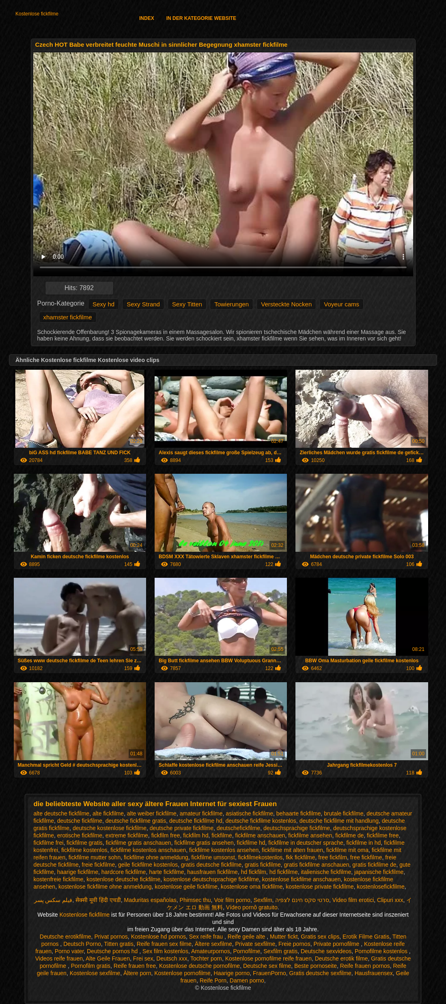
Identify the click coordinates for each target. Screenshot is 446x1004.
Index (146, 18)
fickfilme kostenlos (84, 850)
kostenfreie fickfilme (58, 879)
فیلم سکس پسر (53, 900)
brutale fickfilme (343, 813)
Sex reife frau (206, 936)
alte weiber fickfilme (152, 813)
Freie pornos (294, 944)
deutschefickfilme (238, 828)
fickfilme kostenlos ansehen (224, 850)
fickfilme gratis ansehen (203, 842)
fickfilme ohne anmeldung (156, 857)
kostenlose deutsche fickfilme (123, 879)
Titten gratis (119, 944)
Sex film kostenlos (165, 951)
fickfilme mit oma (347, 850)
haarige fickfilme (77, 872)
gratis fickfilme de (374, 864)
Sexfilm (263, 900)
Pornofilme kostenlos (382, 951)
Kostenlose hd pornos (158, 936)
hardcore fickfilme (123, 872)
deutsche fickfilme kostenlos (261, 821)
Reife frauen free (135, 966)
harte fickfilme (166, 872)
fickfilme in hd (364, 842)
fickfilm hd (195, 835)
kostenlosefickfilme (381, 886)
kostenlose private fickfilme (319, 886)
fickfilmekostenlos (260, 857)
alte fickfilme (108, 813)
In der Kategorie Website (201, 18)
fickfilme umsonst (213, 857)
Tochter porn (206, 958)
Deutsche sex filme (267, 966)
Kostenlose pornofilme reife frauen (268, 958)
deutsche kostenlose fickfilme (110, 828)
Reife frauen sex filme (164, 944)
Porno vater (69, 951)
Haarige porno (232, 973)
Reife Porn (213, 980)
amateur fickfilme (201, 813)
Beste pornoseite (315, 966)
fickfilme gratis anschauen (138, 842)
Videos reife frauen (59, 958)
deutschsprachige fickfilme (296, 828)
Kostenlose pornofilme (182, 973)
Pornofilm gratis (90, 966)
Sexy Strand (143, 304)
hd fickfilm (253, 872)
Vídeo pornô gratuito (252, 907)
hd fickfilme (283, 872)
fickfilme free (383, 835)
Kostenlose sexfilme (95, 973)
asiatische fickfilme (249, 813)
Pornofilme (246, 951)
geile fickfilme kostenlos (148, 864)
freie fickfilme (98, 864)
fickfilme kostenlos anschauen (148, 850)
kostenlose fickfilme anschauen (301, 879)
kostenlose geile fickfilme (186, 886)
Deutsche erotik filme (341, 958)
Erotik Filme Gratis (366, 936)
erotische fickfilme (79, 835)
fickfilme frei (48, 842)
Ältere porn (137, 973)
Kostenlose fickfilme (36, 14)
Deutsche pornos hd (113, 951)
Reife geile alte (247, 936)
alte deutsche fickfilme (61, 813)
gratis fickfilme (263, 864)
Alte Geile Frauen (108, 958)
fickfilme (221, 835)
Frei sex (143, 958)
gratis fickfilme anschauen (316, 864)
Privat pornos (110, 936)
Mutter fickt (283, 936)
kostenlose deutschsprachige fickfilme (211, 879)
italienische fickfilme (326, 872)
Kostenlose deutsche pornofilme (199, 966)
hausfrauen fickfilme (212, 872)
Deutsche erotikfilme (65, 936)
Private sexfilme (255, 944)
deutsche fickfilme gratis (136, 821)
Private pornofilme (337, 944)
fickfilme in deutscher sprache (305, 842)
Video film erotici (353, 900)
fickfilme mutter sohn (95, 857)
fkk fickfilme (300, 857)
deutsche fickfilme (79, 821)
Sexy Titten (187, 304)
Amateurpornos (210, 951)
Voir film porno (232, 900)
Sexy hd (103, 304)
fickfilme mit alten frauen (292, 850)
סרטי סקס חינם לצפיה (302, 900)
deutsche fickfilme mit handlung (339, 821)
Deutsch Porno (82, 944)
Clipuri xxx (390, 900)
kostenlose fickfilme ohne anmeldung (105, 886)
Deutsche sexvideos (326, 951)
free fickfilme (366, 857)
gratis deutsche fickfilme (211, 864)
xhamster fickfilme (67, 317)
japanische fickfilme (378, 872)
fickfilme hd (251, 842)
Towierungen (231, 304)
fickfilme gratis (85, 842)
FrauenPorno (269, 973)
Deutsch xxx (171, 958)
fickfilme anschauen (260, 835)
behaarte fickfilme (298, 813)
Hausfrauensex (374, 973)
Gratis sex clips (320, 936)
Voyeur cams (341, 304)
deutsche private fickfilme (181, 828)
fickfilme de (349, 835)
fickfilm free (165, 835)
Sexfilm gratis (280, 951)
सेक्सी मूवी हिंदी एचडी (98, 900)
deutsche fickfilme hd (195, 821)
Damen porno (247, 980)
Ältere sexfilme (213, 944)
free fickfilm (332, 857)
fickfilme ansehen (310, 835)
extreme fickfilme (127, 835)
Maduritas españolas (150, 900)
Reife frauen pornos (365, 966)
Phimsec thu (195, 900)
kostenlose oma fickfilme (252, 886)
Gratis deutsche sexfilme (320, 973)
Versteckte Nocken (286, 304)
